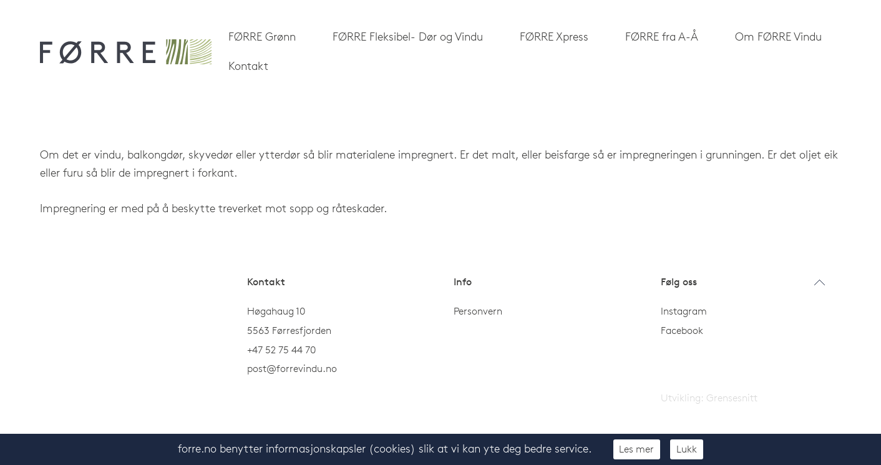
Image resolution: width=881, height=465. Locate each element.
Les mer (636, 449)
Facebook (682, 330)
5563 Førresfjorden (289, 330)
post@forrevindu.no (293, 368)
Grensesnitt (731, 397)
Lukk (686, 449)
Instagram (684, 311)
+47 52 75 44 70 (281, 349)
